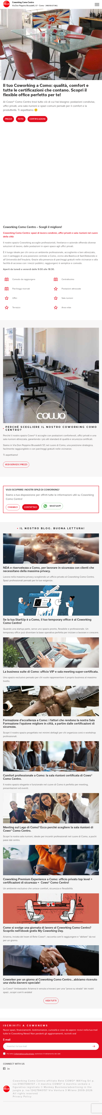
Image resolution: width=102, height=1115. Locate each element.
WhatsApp (52, 506)
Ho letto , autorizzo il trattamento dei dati (34, 1053)
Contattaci (30, 507)
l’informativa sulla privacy (24, 1053)
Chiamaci (13, 507)
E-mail (6, 1039)
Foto (21, 119)
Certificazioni (37, 119)
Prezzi (8, 119)
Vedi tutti (51, 1001)
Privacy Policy (22, 1096)
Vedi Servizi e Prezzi (16, 465)
